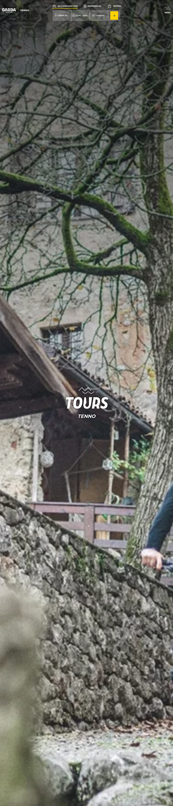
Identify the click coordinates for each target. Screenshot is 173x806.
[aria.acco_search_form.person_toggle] (98, 15)
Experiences (92, 6)
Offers (114, 6)
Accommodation (65, 6)
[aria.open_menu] (167, 10)
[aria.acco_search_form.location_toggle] (62, 15)
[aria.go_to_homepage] (15, 10)
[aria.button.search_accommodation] (114, 15)
